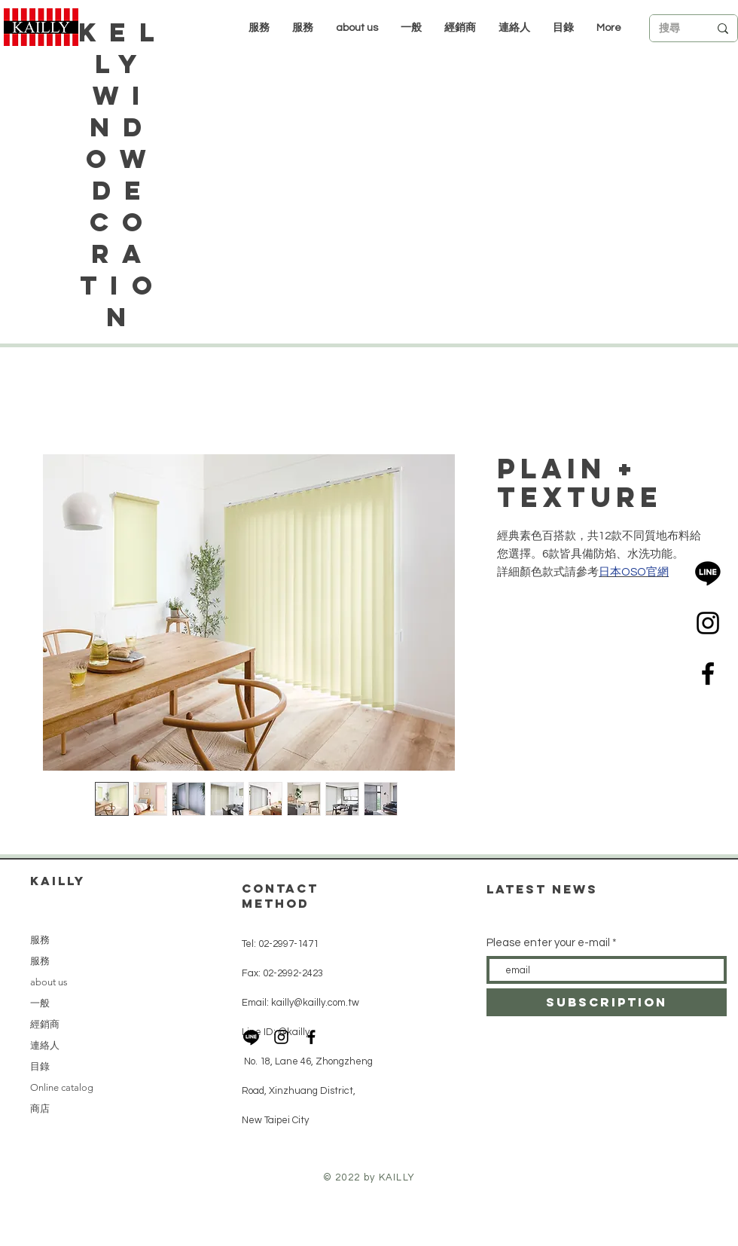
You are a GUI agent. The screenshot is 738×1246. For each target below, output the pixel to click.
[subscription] (606, 1002)
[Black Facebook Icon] (708, 673)
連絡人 (44, 1045)
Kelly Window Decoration (122, 174)
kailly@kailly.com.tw (315, 1002)
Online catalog (61, 1087)
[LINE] (708, 572)
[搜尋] (672, 28)
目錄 (40, 1066)
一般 (40, 1003)
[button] (460, 28)
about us (49, 982)
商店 (40, 1108)
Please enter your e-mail (548, 942)
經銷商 (44, 1024)
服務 (40, 939)
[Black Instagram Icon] (708, 623)
